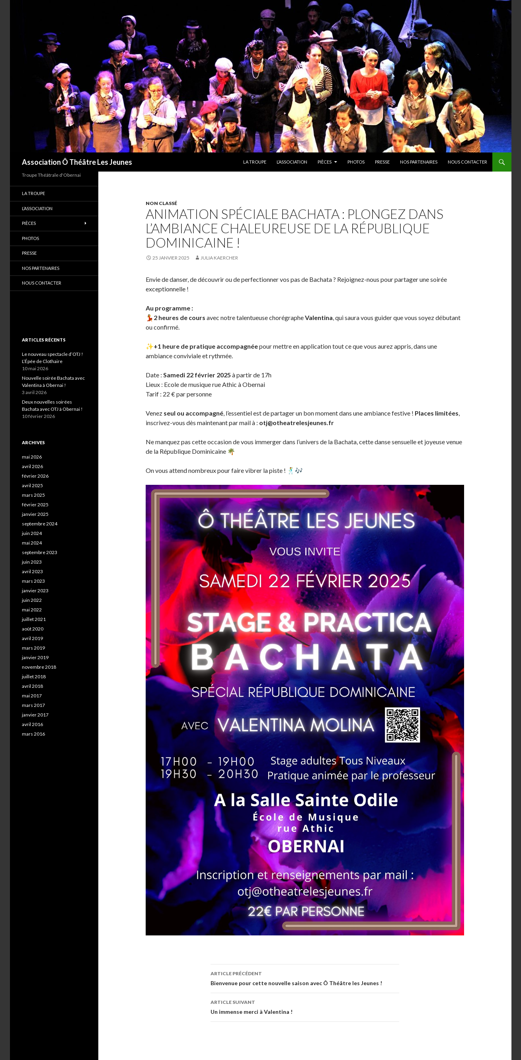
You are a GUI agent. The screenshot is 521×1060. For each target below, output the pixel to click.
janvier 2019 (35, 657)
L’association (292, 161)
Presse (382, 161)
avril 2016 (32, 724)
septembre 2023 (39, 552)
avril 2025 (32, 485)
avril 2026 (32, 466)
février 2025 (35, 505)
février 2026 (35, 476)
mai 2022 (32, 610)
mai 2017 (32, 696)
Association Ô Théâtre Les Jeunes (77, 162)
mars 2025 (33, 495)
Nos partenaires (418, 161)
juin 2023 (32, 562)
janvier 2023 (35, 590)
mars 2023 (33, 581)
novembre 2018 (39, 667)
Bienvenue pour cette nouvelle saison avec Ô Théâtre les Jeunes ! (305, 977)
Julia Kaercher (219, 258)
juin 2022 (32, 600)
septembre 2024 (39, 524)
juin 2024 (32, 533)
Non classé (161, 203)
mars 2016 (33, 734)
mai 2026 (32, 457)
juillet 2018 (34, 676)
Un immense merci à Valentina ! (305, 1006)
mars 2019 (33, 648)
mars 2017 (33, 705)
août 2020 (32, 629)
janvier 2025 (35, 514)
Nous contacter (467, 161)
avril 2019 (32, 638)
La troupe (254, 161)
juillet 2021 (34, 619)
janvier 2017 (35, 715)
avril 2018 (32, 686)
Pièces (325, 161)
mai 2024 (32, 543)
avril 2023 (32, 571)
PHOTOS (356, 161)
